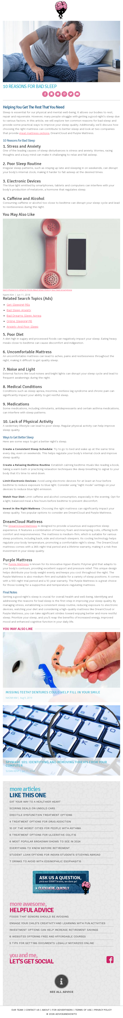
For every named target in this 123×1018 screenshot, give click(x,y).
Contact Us (32, 1010)
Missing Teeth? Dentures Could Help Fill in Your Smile (53, 692)
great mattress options (34, 133)
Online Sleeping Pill (19, 321)
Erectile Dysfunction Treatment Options (40, 814)
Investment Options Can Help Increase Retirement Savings (53, 929)
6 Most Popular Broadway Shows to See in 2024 (44, 841)
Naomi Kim (8, 294)
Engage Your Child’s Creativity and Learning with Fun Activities (57, 923)
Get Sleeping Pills (18, 304)
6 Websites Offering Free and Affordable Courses (47, 936)
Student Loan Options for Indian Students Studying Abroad (54, 854)
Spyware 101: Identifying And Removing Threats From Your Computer (56, 764)
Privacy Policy (103, 1010)
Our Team (17, 1010)
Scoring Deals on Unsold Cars (32, 808)
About (46, 1010)
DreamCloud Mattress (23, 525)
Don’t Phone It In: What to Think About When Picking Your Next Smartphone (37, 290)
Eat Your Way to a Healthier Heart (35, 801)
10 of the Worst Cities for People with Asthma (45, 828)
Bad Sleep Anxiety (19, 310)
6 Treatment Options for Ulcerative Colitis (42, 834)
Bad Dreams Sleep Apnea (24, 315)
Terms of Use (83, 1010)
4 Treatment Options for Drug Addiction (40, 821)
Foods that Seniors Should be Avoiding (39, 916)
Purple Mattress (19, 564)
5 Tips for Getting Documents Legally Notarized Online (51, 943)
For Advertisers (62, 1010)
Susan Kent (12, 771)
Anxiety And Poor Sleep (22, 326)
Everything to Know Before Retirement (39, 848)
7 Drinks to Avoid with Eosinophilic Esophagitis (45, 861)
